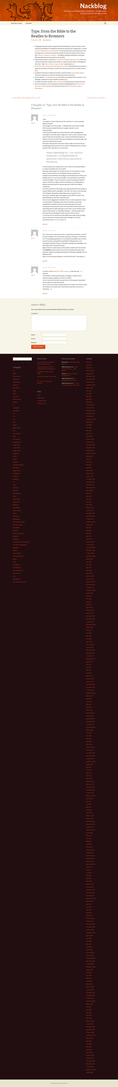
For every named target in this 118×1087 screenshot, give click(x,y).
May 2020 (88, 567)
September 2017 (90, 659)
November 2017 (90, 653)
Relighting (15, 536)
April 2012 (89, 844)
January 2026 (89, 373)
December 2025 (90, 376)
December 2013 (90, 787)
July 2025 (88, 390)
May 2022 (88, 499)
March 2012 (89, 847)
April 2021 (89, 536)
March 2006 (89, 1052)
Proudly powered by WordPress (59, 1083)
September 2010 (90, 898)
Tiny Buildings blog (51, 77)
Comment (35, 313)
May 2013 (88, 807)
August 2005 (89, 1072)
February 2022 (90, 507)
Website (33, 342)
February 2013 (90, 815)
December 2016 (90, 684)
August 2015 (89, 730)
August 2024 (89, 422)
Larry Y (33, 123)
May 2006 (88, 1047)
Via (72, 64)
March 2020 (89, 573)
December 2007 (90, 992)
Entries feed (40, 398)
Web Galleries (17, 579)
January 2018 (89, 647)
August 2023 (89, 456)
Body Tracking (17, 399)
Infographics (16, 473)
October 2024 (90, 416)
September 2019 (90, 590)
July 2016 (88, 699)
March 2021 (89, 539)
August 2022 (89, 490)
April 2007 (89, 1015)
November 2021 (90, 516)
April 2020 (89, 570)
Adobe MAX (16, 379)
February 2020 (90, 576)
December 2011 (90, 855)
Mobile (15, 496)
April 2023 (89, 467)
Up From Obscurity (18, 570)
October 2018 (90, 621)
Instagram (15, 476)
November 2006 (90, 1029)
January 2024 (89, 442)
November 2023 (90, 447)
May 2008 (88, 978)
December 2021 (90, 513)
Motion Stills (16, 499)
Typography (47, 40)
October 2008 (90, 964)
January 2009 (89, 955)
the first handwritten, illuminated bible (47, 51)
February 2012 (90, 850)
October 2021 (90, 519)
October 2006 (90, 1032)
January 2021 (89, 544)
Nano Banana (16, 507)
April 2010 (89, 912)
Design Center (17, 428)
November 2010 (90, 892)
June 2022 (89, 496)
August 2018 (89, 627)
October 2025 (90, 382)
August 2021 (89, 525)
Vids (14, 576)
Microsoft (15, 490)
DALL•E (15, 422)
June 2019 (89, 599)
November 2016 (90, 687)
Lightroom (16, 488)
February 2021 (90, 542)
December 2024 (90, 410)
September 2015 (90, 727)
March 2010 (89, 915)
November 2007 (90, 995)
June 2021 (89, 530)
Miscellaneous (17, 493)
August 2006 (89, 1038)
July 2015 (88, 733)
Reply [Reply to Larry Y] (45, 224)
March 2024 (89, 436)
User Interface (17, 573)
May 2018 (88, 636)
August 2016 (89, 696)
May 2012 (88, 841)
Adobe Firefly (16, 376)
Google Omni (16, 448)
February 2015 (90, 747)
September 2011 (90, 864)
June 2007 (89, 1009)
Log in (39, 395)
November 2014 (90, 756)
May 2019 (88, 602)
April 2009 (89, 947)
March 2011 (89, 881)
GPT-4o (15, 456)
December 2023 (90, 445)
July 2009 (88, 938)
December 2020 (90, 547)
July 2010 (88, 904)
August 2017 (89, 661)
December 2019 (90, 582)
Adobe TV (15, 385)
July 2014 (88, 767)
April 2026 (89, 365)
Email (33, 339)
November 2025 (90, 379)
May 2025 (88, 396)
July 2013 (88, 801)
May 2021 (88, 533)
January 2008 (89, 989)
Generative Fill (17, 442)
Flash (14, 436)
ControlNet (16, 411)
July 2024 (88, 425)
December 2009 (90, 924)
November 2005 (90, 1064)
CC (13, 405)
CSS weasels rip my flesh (97, 98)
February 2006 (90, 1055)
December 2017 (90, 650)
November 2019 (90, 584)
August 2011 (89, 867)
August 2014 (89, 764)
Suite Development (18, 556)
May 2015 (88, 738)
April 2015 (89, 741)
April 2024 (89, 433)
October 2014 (90, 758)
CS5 (14, 416)
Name (33, 335)
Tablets (15, 559)
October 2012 (90, 827)
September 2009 (90, 932)
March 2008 (89, 984)
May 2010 (88, 910)
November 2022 (90, 482)
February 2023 (90, 473)
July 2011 (88, 870)
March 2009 (89, 950)
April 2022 (89, 502)
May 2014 (88, 773)
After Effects (16, 388)
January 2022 (89, 510)
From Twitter (16, 439)
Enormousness (17, 433)
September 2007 (90, 1001)
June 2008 (89, 975)
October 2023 (90, 450)
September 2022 (90, 487)
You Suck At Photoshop (19, 582)
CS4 (14, 413)
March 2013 (89, 813)
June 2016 (89, 701)
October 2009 (90, 930)
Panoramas (16, 516)
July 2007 (88, 1007)
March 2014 (89, 778)
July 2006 (88, 1041)
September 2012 (90, 830)
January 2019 (89, 613)
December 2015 (90, 718)
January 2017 (89, 681)
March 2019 (89, 607)
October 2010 (90, 895)
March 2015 (89, 744)
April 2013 (89, 810)
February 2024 (90, 439)
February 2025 (90, 405)
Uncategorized (17, 567)
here (55, 220)
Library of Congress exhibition (47, 55)
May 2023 (88, 465)
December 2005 (90, 1061)
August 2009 (89, 935)
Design (15, 425)
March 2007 (89, 1018)
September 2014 (90, 761)
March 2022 (89, 505)
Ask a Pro (15, 396)
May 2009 (88, 944)
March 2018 (89, 641)
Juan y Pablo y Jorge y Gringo (54, 64)
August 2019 (89, 593)
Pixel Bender (16, 527)
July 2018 (88, 630)
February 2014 (90, 781)
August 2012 (89, 833)
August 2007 (89, 1004)
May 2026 (88, 362)
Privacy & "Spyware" (18, 533)
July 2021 (88, 527)
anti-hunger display (78, 73)
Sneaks (15, 550)
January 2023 (89, 476)
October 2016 (90, 690)
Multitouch (16, 505)
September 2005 (90, 1069)
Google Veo (16, 453)
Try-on (14, 562)
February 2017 (90, 679)
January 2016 (89, 716)
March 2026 (89, 368)
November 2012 (90, 824)
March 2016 (89, 710)
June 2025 (89, 393)
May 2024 (88, 430)
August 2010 (89, 901)
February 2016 (90, 713)
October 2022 (90, 485)
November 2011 (90, 858)
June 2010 (89, 907)
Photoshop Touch (17, 525)
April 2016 (89, 707)
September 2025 (90, 385)
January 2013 (89, 818)
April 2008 (89, 981)
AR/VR (14, 393)
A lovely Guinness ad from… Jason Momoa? (70, 369)
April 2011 (89, 878)
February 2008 (90, 987)
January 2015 (89, 750)
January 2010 (89, 921)
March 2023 (89, 470)
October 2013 (90, 793)
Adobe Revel (16, 382)
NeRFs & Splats (17, 510)
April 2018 (89, 639)
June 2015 (89, 736)
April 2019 (89, 604)
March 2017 (89, 676)
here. (64, 220)
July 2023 (88, 459)
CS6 (14, 419)
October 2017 (90, 656)
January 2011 (89, 887)
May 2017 (88, 670)
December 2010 (90, 890)
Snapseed (16, 547)
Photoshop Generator (19, 522)
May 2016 (88, 704)
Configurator (16, 408)
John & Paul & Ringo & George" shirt (67, 59)
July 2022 (88, 493)
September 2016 (90, 693)
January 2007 (89, 1024)
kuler (14, 485)
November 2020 (90, 550)
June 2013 (89, 804)
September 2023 (90, 453)
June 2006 (89, 1044)
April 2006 (89, 1049)
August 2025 (89, 388)
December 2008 (90, 958)
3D (13, 371)
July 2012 (88, 835)
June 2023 (89, 462)
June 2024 (89, 428)
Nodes (15, 513)
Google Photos (17, 450)
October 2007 (90, 998)
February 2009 (90, 952)
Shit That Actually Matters (20, 545)
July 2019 (88, 596)
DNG (14, 430)
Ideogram (15, 462)
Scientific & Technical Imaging (21, 542)
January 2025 (89, 408)
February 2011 (90, 884)
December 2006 (90, 1027)
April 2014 (89, 776)
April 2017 (89, 673)
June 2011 (89, 873)
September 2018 (90, 624)
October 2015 (90, 724)
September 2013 (90, 796)
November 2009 (90, 927)
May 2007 (88, 1012)
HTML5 (14, 459)
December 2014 (90, 753)
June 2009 (89, 941)
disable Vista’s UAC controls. (60, 271)
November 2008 (90, 961)
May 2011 (88, 875)
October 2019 (90, 587)
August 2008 (89, 970)
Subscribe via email (16, 23)
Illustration (16, 468)
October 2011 (90, 861)
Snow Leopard (17, 553)
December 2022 (90, 479)
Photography (16, 519)
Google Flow (16, 445)
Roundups (15, 539)
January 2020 (89, 579)
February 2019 (90, 610)
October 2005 (90, 1066)
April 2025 (89, 399)
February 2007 (90, 1021)
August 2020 (89, 559)
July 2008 (88, 972)
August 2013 (89, 798)
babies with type (58, 82)
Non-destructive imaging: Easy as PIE (25, 98)
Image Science (17, 470)
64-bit (14, 373)
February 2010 (90, 918)
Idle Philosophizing (18, 465)
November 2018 (90, 619)
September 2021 (90, 522)
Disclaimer (29, 23)
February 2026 (90, 370)
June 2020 (89, 564)
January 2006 (89, 1058)
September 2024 (90, 419)
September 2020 (90, 556)
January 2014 (89, 784)
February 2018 (90, 644)
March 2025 (89, 402)
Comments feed (41, 400)
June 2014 (89, 770)
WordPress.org (41, 403)
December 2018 (90, 616)
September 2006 (90, 1035)
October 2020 (90, 553)
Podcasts (15, 530)
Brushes (15, 402)
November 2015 (90, 721)
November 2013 (90, 790)
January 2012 (89, 853)
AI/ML (14, 391)
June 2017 (89, 667)
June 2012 (89, 838)
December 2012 (90, 821)
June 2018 (89, 633)
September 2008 (90, 967)
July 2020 (88, 562)
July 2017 (88, 664)
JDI (14, 482)
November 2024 (90, 413)
